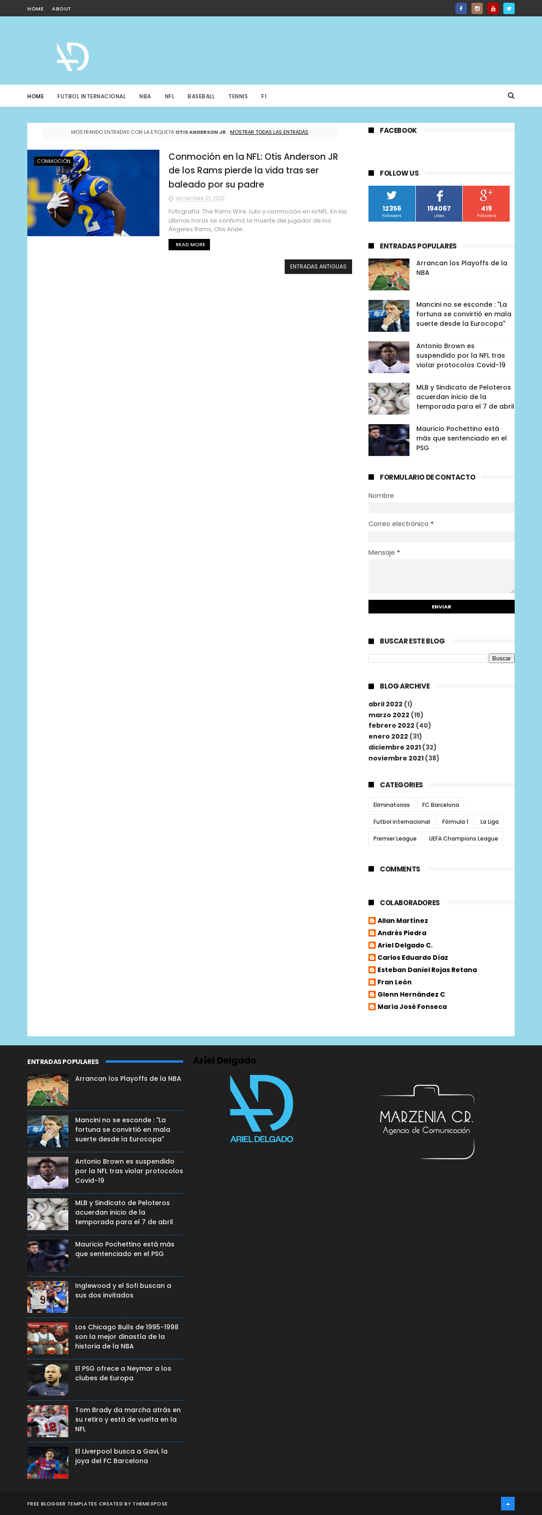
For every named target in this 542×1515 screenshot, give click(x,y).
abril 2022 (385, 704)
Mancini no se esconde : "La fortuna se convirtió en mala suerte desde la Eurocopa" (463, 314)
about (62, 8)
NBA (145, 96)
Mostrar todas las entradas (269, 132)
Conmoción (54, 161)
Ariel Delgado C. (405, 946)
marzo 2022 (388, 714)
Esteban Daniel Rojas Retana (427, 970)
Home (35, 96)
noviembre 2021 (396, 758)
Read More (190, 244)
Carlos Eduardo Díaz (413, 958)
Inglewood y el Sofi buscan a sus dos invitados (123, 1290)
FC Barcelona (440, 805)
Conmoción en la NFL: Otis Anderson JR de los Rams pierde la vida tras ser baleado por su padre (253, 171)
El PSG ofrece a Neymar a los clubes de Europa (123, 1373)
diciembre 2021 (394, 747)
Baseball (201, 96)
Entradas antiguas (318, 266)
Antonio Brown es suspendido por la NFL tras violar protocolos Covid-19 (461, 355)
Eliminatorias (391, 805)
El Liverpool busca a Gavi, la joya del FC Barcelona (121, 1456)
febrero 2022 (391, 725)
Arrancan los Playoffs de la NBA (128, 1078)
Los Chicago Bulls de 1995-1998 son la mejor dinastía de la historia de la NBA (127, 1336)
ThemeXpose (150, 1503)
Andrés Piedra (402, 933)
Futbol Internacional (91, 96)
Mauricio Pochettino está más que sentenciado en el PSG (461, 438)
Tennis (238, 96)
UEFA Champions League (463, 838)
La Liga (490, 822)
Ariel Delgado (224, 1060)
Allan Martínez (403, 921)
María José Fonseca (412, 1007)
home (35, 8)
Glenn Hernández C (411, 995)
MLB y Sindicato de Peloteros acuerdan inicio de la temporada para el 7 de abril (465, 397)
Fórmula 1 (455, 822)
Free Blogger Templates (62, 1503)
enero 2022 (388, 736)
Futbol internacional (401, 822)
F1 (263, 96)
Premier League (395, 838)
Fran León (395, 982)
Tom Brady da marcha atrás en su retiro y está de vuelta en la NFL (128, 1419)
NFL (169, 96)
